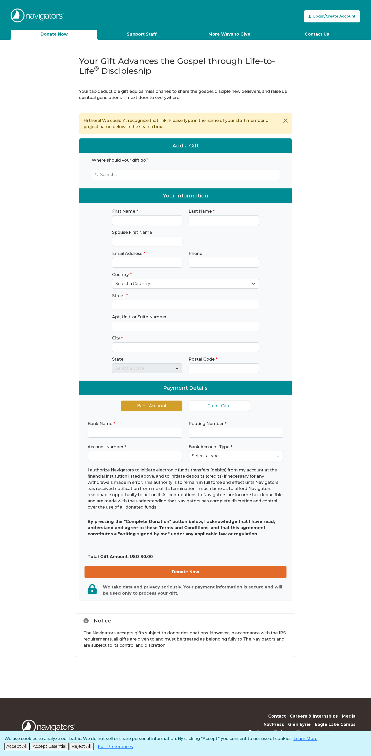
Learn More (305, 738)
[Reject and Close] (82, 746)
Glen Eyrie (299, 724)
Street (120, 295)
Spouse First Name (132, 232)
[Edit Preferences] (115, 747)
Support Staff (142, 34)
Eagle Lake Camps (335, 724)
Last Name (202, 211)
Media (349, 716)
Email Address (128, 253)
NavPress (274, 724)
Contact (277, 716)
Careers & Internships (314, 716)
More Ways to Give (229, 34)
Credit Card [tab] (219, 405)
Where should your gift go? (120, 160)
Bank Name (101, 423)
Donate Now (54, 34)
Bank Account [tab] (152, 405)
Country (122, 274)
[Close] (285, 120)
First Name (125, 211)
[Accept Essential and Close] (50, 746)
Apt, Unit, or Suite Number (139, 316)
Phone (195, 253)
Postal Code (203, 359)
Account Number (107, 446)
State (117, 359)
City (117, 338)
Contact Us (317, 34)
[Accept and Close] (17, 746)
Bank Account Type (210, 446)
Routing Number (207, 423)
